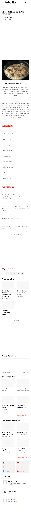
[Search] (29, 2)
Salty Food (9, 8)
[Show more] (22, 273)
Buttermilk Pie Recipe (21, 449)
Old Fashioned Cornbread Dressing (8, 433)
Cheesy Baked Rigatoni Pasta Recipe (6, 312)
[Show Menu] (2, 2)
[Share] (28, 18)
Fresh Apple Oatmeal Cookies (8, 406)
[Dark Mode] (25, 2)
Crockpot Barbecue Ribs (7, 449)
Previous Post (6, 372)
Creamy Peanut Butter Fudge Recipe (23, 389)
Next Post (25, 372)
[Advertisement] (15, 39)
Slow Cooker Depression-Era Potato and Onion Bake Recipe (7, 293)
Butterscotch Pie (22, 432)
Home (3, 8)
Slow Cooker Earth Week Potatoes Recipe (22, 292)
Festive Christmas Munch (7, 389)
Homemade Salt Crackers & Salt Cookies (21, 407)
